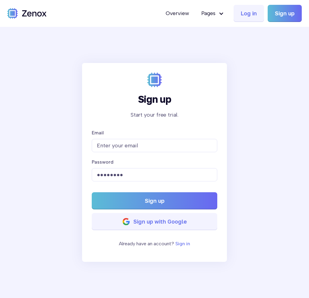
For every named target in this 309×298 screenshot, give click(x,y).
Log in (249, 13)
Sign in (182, 243)
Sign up (285, 13)
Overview (177, 13)
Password (102, 162)
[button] (212, 13)
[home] (26, 13)
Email (98, 133)
